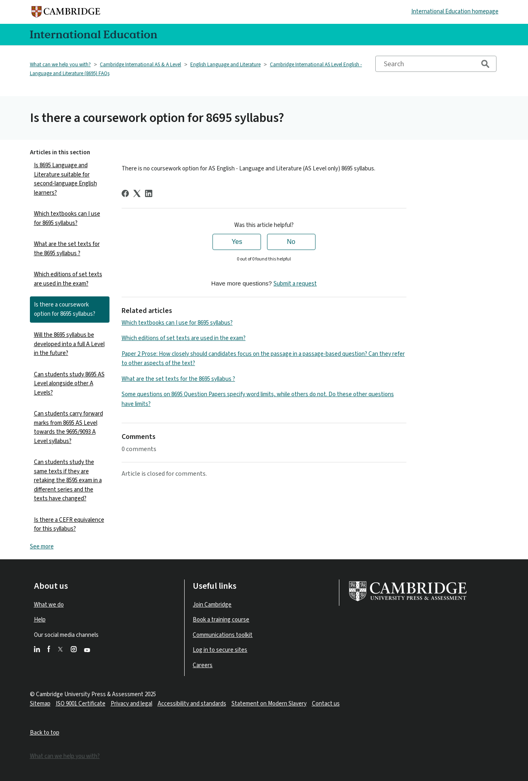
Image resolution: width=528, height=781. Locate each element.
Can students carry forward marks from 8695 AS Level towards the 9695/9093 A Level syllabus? (68, 427)
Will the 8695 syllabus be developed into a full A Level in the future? (69, 344)
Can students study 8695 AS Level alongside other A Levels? (69, 383)
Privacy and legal (131, 703)
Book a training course (221, 619)
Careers (202, 665)
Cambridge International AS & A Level (140, 64)
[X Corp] (137, 193)
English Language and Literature (225, 64)
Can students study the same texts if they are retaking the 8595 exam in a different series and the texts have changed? (68, 480)
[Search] (435, 64)
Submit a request (295, 283)
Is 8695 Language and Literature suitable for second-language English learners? (65, 179)
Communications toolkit (222, 635)
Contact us (326, 703)
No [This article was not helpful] (291, 241)
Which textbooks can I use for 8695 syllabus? (67, 218)
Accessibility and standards (192, 703)
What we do (49, 604)
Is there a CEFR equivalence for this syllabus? (69, 524)
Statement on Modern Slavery (269, 703)
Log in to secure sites (220, 650)
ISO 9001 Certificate (80, 703)
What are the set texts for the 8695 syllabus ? (67, 249)
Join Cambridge (212, 604)
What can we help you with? (60, 64)
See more (42, 546)
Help (40, 619)
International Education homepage (455, 11)
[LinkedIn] (148, 193)
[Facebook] (125, 193)
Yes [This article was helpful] (236, 241)
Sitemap (40, 703)
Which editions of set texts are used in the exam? (68, 279)
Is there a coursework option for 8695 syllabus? (64, 309)
